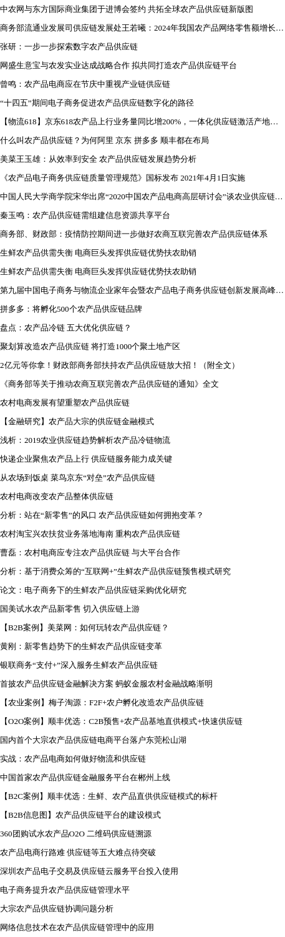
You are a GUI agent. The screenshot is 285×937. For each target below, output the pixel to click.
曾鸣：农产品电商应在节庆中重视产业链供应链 (85, 84)
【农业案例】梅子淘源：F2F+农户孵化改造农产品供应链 (102, 702)
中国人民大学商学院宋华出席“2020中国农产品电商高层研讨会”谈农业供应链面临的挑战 (142, 196)
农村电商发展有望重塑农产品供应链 (65, 402)
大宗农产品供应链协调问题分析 (57, 908)
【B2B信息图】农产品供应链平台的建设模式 (80, 815)
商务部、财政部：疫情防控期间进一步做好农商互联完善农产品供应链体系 (134, 234)
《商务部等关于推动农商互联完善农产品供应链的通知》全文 (109, 384)
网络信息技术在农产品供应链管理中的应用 (77, 927)
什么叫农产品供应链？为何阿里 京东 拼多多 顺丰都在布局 (104, 140)
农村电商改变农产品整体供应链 (57, 496)
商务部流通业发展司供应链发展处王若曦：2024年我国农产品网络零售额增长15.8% (142, 27)
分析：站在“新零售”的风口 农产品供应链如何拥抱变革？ (102, 515)
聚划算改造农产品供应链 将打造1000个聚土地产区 (90, 346)
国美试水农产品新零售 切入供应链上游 (70, 608)
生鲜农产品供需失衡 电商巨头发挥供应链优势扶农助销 (98, 252)
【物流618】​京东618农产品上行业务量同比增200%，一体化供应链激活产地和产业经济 (142, 121)
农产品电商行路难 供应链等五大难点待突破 (78, 852)
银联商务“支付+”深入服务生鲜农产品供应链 (79, 665)
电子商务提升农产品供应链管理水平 (65, 890)
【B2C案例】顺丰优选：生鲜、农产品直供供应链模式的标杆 (109, 796)
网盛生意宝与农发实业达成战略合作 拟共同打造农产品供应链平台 (118, 65)
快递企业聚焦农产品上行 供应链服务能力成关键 (86, 459)
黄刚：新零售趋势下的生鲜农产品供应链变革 (81, 646)
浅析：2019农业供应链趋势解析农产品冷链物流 (85, 440)
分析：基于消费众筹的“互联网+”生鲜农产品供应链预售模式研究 (115, 571)
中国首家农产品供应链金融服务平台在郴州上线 (85, 777)
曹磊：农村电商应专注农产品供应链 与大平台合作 (90, 552)
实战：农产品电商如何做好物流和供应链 (73, 758)
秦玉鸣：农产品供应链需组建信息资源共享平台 (85, 215)
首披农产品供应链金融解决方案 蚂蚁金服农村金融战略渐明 (106, 683)
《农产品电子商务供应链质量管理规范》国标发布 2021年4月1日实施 (122, 177)
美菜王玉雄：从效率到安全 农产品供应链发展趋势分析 (98, 159)
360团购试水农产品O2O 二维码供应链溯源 (76, 833)
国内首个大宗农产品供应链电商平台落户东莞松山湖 (93, 740)
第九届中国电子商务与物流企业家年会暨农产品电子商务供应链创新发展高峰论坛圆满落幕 (142, 290)
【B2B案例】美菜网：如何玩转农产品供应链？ (84, 627)
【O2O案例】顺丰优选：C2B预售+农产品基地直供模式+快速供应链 (121, 721)
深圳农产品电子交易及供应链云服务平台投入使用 (89, 871)
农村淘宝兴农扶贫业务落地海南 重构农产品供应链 (90, 533)
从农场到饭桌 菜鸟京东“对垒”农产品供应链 (77, 477)
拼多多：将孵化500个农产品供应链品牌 (71, 309)
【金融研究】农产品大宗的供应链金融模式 (77, 421)
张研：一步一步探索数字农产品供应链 (69, 46)
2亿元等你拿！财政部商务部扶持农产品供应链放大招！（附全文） (119, 365)
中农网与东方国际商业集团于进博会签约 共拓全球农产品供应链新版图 (126, 9)
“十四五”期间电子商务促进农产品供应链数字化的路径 (97, 102)
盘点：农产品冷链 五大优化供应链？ (66, 327)
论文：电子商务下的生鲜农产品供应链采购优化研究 (93, 590)
